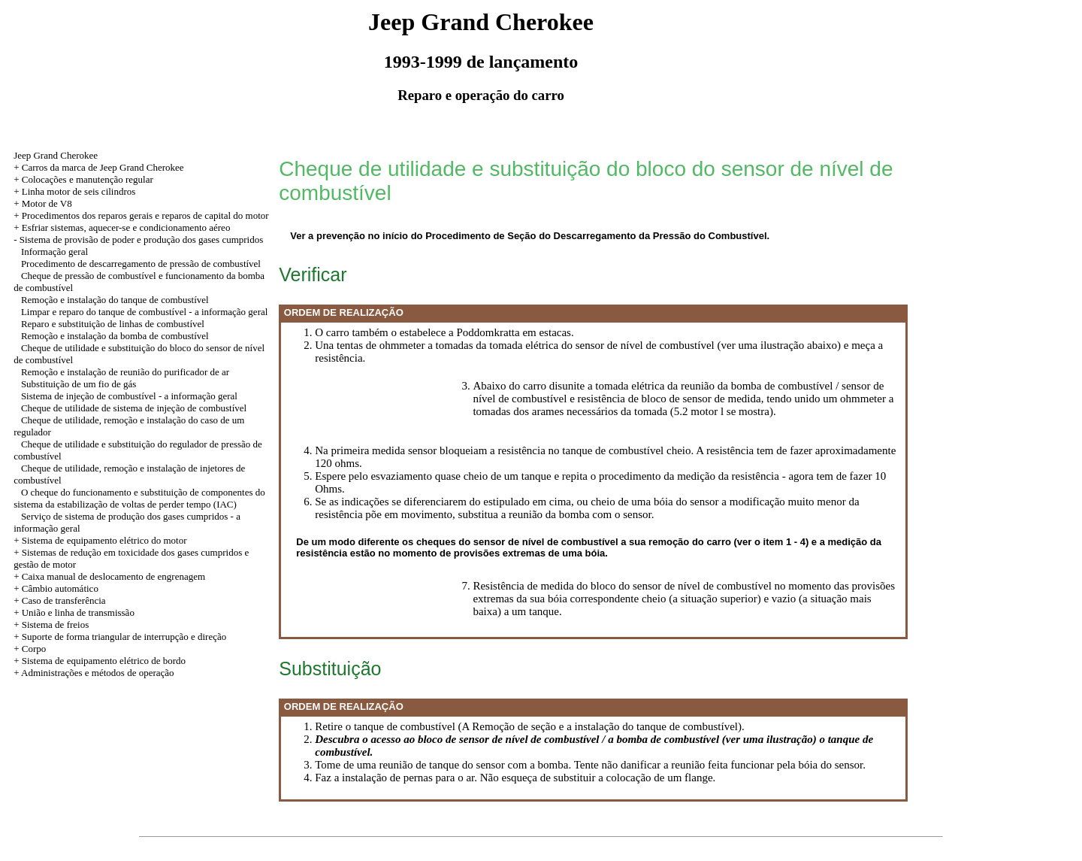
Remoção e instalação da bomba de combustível (115, 335)
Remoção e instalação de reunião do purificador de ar (125, 371)
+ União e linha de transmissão (74, 612)
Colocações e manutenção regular (87, 179)
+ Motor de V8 (43, 203)
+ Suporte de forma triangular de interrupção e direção (120, 636)
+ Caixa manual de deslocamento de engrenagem (109, 576)
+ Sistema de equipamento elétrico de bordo (100, 660)
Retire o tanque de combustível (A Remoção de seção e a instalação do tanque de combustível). (529, 726)
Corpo (34, 648)
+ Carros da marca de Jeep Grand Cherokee (98, 167)
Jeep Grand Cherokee (56, 155)
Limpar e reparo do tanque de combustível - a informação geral (144, 311)
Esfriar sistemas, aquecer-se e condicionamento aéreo (126, 227)
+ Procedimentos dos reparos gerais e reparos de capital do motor (141, 215)
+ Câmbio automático (56, 588)
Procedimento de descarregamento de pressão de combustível (141, 263)
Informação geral (54, 251)
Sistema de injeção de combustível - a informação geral (129, 396)
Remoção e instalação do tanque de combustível (115, 299)
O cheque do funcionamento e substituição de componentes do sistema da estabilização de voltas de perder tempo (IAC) (139, 498)
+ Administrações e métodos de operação (94, 672)
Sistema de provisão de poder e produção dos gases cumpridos (142, 239)
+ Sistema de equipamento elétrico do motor (100, 540)
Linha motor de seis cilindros (79, 191)
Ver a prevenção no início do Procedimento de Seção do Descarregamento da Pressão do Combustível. (529, 235)
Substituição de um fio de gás (78, 384)
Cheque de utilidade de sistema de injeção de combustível (133, 408)
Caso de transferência (64, 600)
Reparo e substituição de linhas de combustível (112, 323)
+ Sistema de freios (51, 624)
